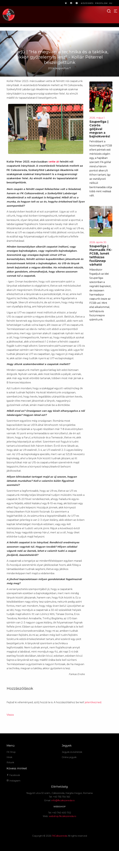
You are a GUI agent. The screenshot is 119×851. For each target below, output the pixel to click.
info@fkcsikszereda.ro (63, 800)
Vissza (10, 714)
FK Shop (11, 752)
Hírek (9, 757)
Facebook (13, 775)
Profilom (101, 3)
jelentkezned (93, 702)
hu (110, 3)
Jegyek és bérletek (72, 752)
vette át (53, 161)
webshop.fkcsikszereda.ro (62, 816)
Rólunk (10, 762)
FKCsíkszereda (59, 835)
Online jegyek (69, 757)
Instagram (13, 780)
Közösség (87, 3)
